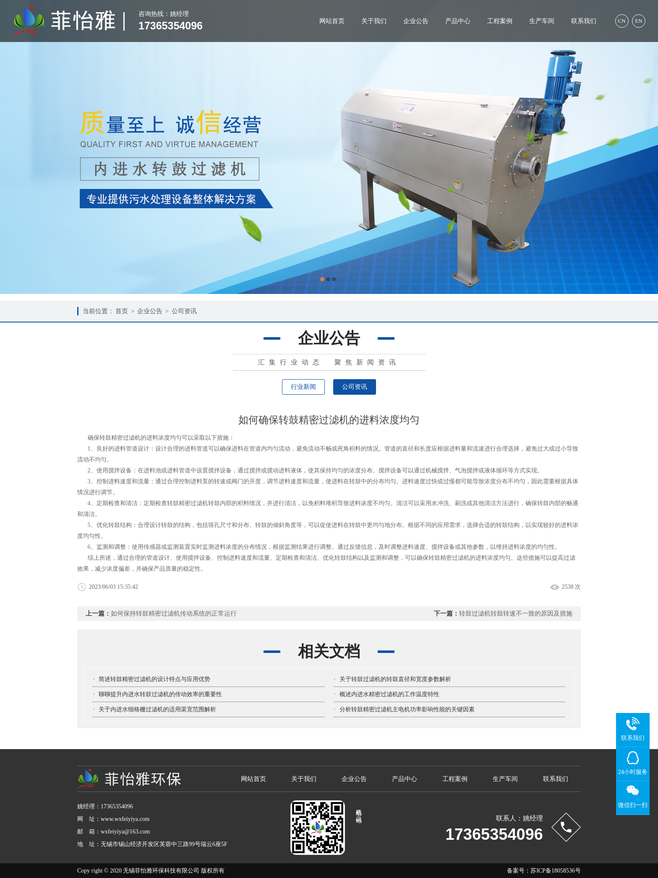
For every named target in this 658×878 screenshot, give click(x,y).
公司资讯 (184, 311)
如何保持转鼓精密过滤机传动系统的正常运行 (174, 613)
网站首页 (332, 21)
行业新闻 (303, 386)
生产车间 (541, 21)
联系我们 (583, 21)
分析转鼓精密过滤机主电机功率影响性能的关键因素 (407, 709)
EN (638, 21)
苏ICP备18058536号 (555, 871)
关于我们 (373, 21)
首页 (121, 311)
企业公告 (415, 21)
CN (621, 21)
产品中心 (457, 21)
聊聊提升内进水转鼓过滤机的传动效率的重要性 (160, 694)
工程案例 (499, 21)
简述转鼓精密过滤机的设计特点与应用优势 (154, 679)
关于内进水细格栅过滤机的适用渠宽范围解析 (157, 709)
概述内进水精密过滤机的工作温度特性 (389, 694)
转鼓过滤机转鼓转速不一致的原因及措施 (515, 613)
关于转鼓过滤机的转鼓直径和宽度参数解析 (395, 679)
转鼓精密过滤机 (187, 503)
